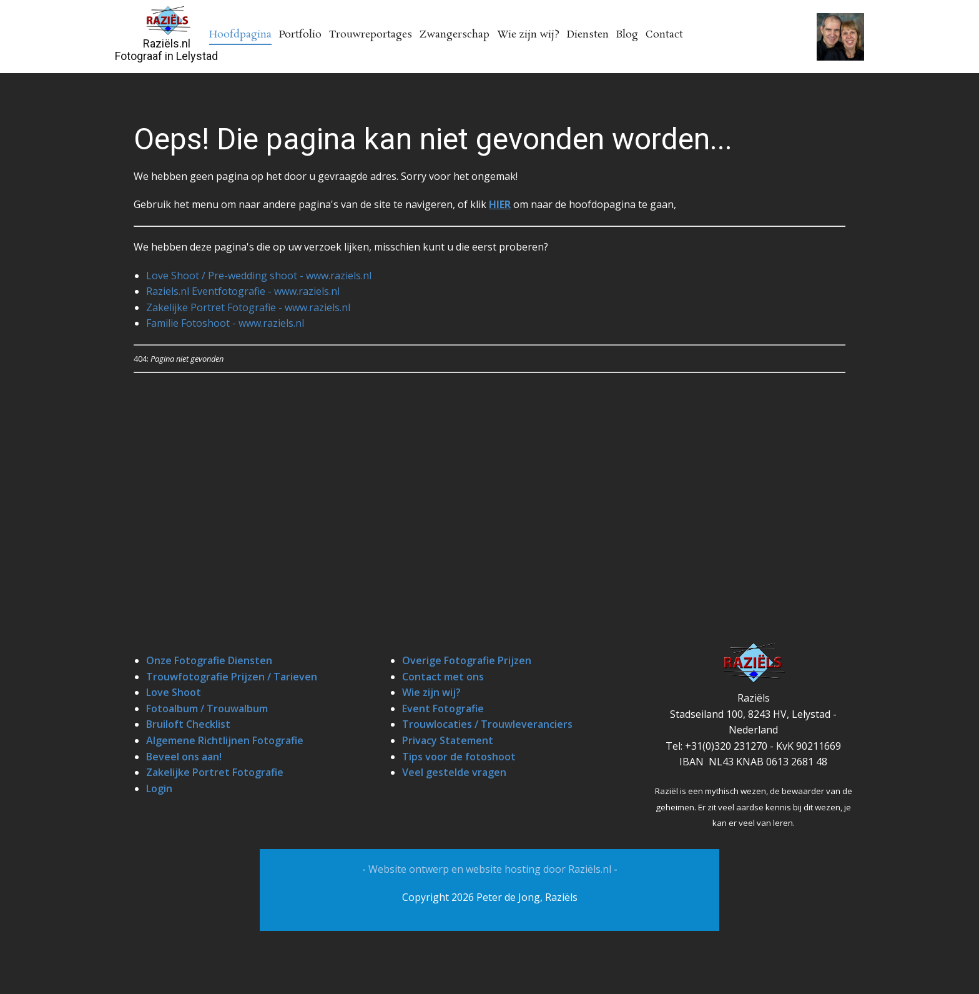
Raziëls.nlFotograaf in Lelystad (166, 49)
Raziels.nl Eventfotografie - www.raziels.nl (243, 291)
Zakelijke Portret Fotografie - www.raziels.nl (248, 307)
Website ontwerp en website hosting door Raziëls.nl (491, 869)
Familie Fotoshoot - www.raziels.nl (225, 323)
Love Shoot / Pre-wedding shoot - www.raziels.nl (258, 275)
